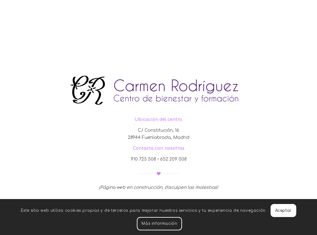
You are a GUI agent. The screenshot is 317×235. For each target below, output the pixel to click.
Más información (159, 223)
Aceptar (283, 210)
